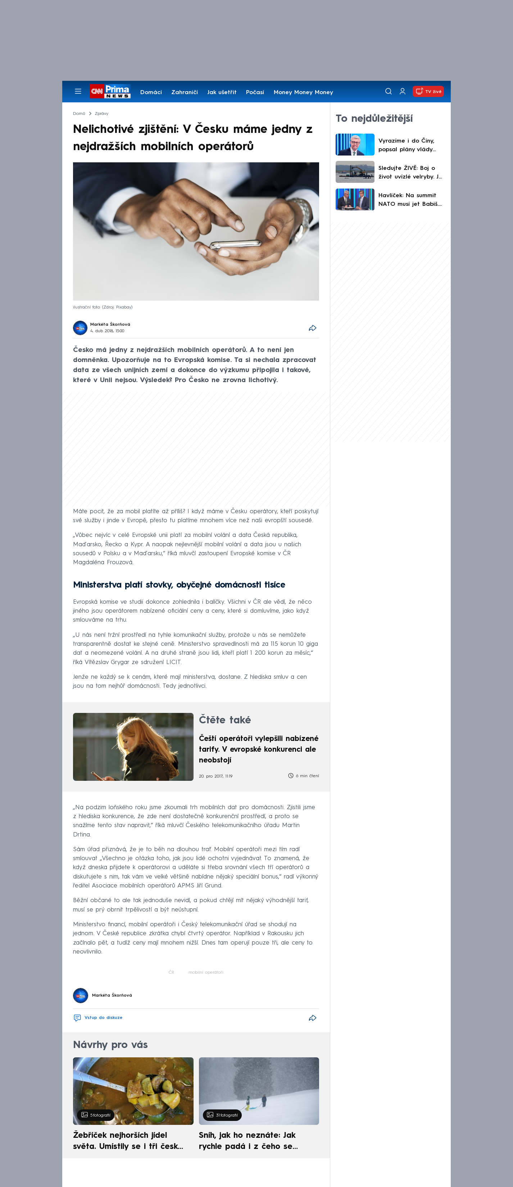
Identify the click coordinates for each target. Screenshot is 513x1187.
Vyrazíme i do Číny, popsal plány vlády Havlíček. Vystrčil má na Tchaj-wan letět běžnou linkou (407, 146)
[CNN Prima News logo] (110, 91)
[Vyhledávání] (388, 91)
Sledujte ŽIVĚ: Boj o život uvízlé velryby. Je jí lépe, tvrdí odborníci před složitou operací (410, 173)
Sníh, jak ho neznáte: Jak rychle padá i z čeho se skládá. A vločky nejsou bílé (253, 1142)
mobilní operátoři (206, 972)
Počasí (255, 93)
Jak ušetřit (222, 93)
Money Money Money (303, 93)
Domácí (151, 93)
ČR (171, 972)
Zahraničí (184, 93)
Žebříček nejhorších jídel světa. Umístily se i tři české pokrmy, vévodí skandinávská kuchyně (129, 1142)
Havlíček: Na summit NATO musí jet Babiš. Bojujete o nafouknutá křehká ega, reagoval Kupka (410, 201)
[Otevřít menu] (78, 91)
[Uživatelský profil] (402, 91)
